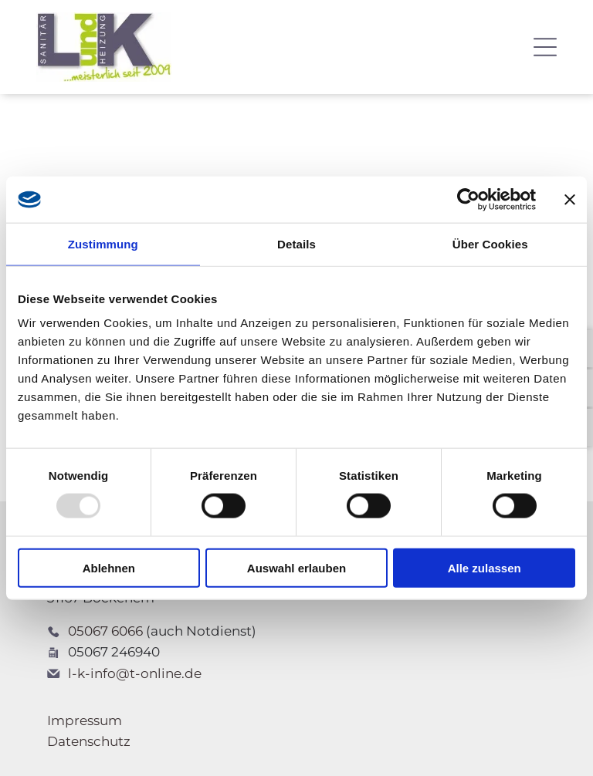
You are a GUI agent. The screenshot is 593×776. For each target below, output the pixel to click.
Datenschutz (88, 741)
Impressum (84, 720)
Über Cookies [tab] (490, 244)
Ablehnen (109, 567)
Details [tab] (296, 244)
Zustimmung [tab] (103, 244)
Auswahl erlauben (296, 567)
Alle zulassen (484, 567)
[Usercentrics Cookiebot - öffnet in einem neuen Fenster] (468, 199)
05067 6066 (105, 631)
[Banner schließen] (569, 199)
